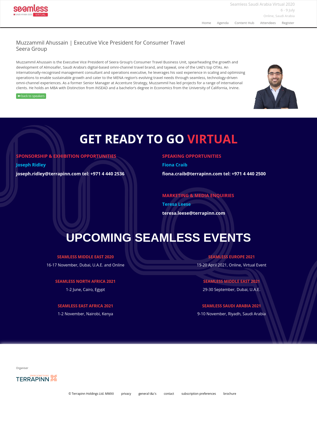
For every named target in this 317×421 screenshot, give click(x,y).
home (206, 23)
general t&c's (147, 394)
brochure (229, 394)
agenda (223, 23)
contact (169, 394)
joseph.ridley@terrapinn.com (49, 174)
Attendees (268, 23)
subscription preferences (199, 394)
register (288, 23)
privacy (126, 394)
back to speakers (31, 96)
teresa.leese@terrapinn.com (193, 213)
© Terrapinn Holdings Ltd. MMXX (91, 394)
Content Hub (244, 23)
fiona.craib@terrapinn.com (192, 174)
